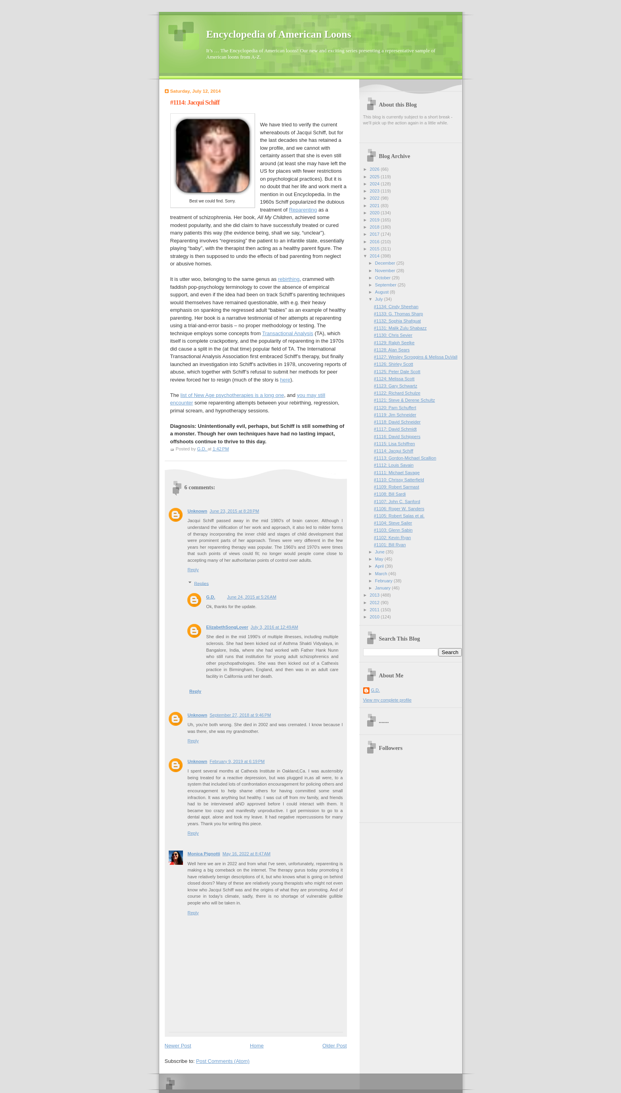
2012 (375, 602)
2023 (375, 191)
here (285, 380)
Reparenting (303, 210)
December (385, 263)
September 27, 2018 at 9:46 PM (240, 715)
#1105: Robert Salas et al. (399, 515)
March (382, 573)
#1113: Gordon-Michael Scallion (405, 458)
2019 (375, 219)
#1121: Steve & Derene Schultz (404, 400)
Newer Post (178, 1046)
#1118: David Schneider (397, 422)
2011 (375, 609)
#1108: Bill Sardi (390, 494)
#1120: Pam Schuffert (395, 407)
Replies (201, 583)
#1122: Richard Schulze (397, 393)
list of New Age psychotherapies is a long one (232, 395)
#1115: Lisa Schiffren (394, 443)
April (380, 566)
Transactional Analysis (287, 333)
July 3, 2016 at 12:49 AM (274, 627)
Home (257, 1046)
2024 (375, 183)
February (384, 580)
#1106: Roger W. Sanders (399, 508)
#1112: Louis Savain (393, 465)
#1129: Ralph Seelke (394, 342)
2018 (375, 227)
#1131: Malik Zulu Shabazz (400, 328)
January (383, 588)
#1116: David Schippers (397, 436)
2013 (375, 595)
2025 (375, 176)
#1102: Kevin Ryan (392, 537)
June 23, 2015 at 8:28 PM (234, 511)
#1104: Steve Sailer (393, 523)
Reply (193, 569)
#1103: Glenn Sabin (393, 530)
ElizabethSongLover (227, 627)
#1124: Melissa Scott (394, 378)
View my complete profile (387, 700)
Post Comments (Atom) (223, 1061)
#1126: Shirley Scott (393, 364)
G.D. (210, 597)
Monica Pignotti (204, 853)
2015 (375, 248)
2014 (375, 256)
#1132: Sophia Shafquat (397, 321)
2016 (375, 241)
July (379, 299)
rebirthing (288, 279)
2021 (375, 205)
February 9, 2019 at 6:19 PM (237, 761)
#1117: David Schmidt (395, 429)
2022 (375, 198)
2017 (375, 234)
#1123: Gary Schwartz (395, 385)
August (382, 292)
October (383, 277)
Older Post (334, 1046)
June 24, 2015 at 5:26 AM (251, 597)
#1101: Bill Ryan (390, 544)
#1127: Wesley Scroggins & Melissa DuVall (415, 357)
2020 (375, 212)
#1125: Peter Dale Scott (397, 371)
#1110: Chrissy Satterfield (399, 479)
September (386, 284)
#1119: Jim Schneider (395, 414)
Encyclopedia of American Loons (278, 34)
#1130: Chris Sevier (393, 335)
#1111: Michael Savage (396, 472)
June (380, 551)
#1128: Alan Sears (392, 349)
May (380, 559)
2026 (375, 169)
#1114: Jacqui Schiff (393, 450)
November (385, 270)
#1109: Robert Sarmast (396, 487)
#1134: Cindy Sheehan (396, 306)
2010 (375, 616)
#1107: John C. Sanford (397, 501)
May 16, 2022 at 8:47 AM (246, 853)
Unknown (198, 511)
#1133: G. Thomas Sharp (398, 313)
